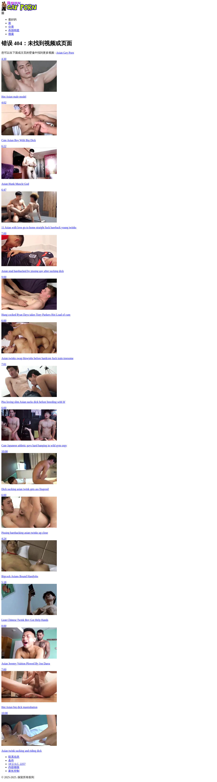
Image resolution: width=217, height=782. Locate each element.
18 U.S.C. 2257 (16, 763)
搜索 (11, 34)
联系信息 (13, 756)
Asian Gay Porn (65, 52)
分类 (11, 26)
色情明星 (13, 30)
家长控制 (13, 770)
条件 (11, 760)
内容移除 (13, 767)
